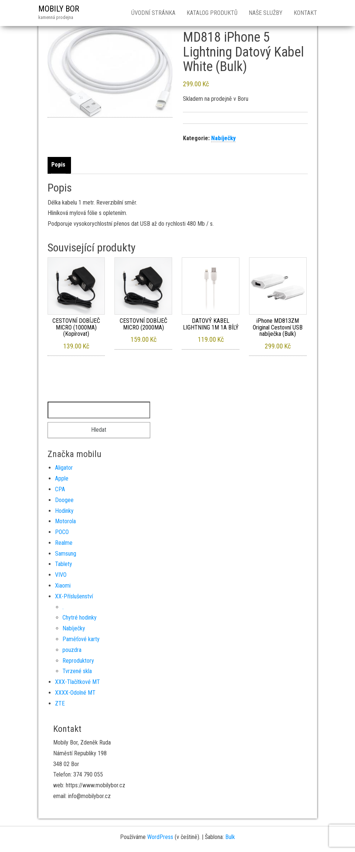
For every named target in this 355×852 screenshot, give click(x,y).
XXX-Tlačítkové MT (77, 681)
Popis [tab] (58, 164)
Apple (61, 478)
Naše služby (266, 12)
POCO (62, 532)
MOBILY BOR (58, 8)
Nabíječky (223, 138)
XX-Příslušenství (74, 596)
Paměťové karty (81, 639)
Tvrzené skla (77, 671)
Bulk (230, 836)
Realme (63, 542)
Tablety (63, 564)
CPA (60, 489)
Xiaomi (63, 585)
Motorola (65, 521)
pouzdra (71, 649)
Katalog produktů (212, 12)
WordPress (160, 836)
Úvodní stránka (153, 12)
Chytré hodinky (79, 617)
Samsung (65, 553)
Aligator (64, 467)
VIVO (61, 574)
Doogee (64, 500)
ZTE (60, 703)
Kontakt (305, 12)
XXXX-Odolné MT (75, 692)
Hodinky (64, 510)
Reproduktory (78, 660)
